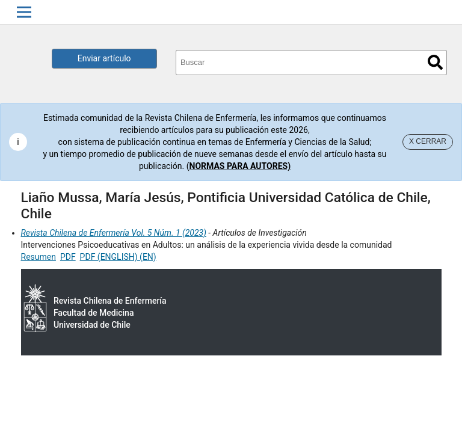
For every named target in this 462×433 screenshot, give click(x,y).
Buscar (435, 62)
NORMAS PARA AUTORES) (240, 166)
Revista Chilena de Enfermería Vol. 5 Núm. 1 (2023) (113, 233)
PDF (68, 257)
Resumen (38, 257)
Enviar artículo (104, 58)
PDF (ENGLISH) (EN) (118, 257)
